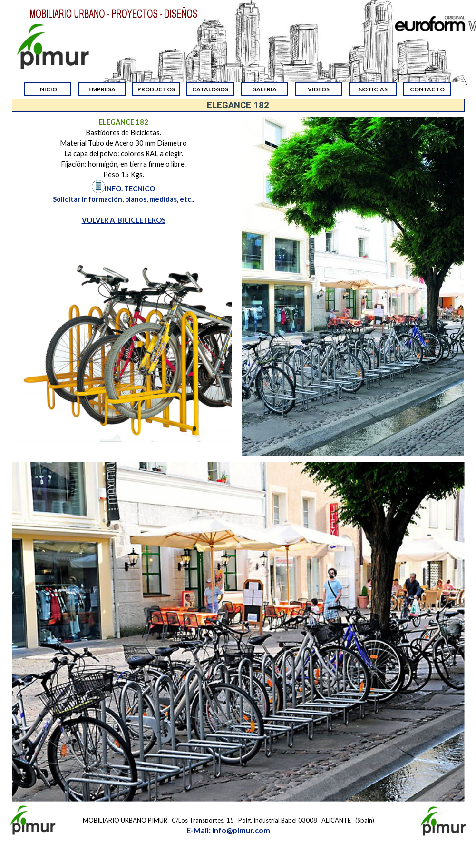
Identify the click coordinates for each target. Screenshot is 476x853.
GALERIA (264, 89)
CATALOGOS (210, 89)
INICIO (47, 89)
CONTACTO (427, 89)
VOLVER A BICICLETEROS (123, 220)
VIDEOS (319, 89)
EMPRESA (102, 89)
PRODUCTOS (156, 89)
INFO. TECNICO (130, 189)
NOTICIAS (373, 89)
